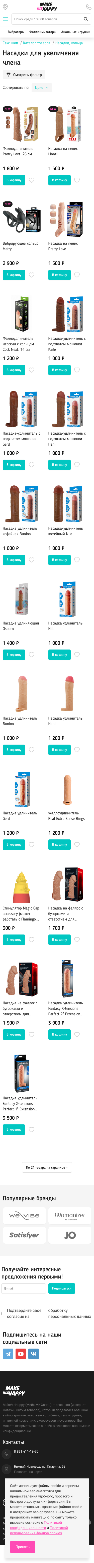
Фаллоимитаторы (42, 32)
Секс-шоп (10, 43)
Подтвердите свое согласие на (47, 1314)
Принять (23, 1547)
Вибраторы (16, 32)
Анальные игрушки (75, 32)
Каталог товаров (36, 43)
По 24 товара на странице (45, 1167)
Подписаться (61, 1288)
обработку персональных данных (69, 1313)
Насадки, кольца (69, 43)
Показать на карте (28, 1472)
